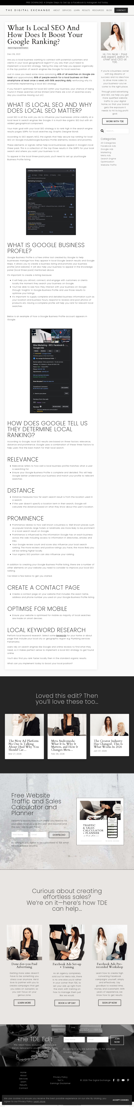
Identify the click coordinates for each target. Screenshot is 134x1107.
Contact (23, 1088)
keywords (61, 635)
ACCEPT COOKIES (121, 1100)
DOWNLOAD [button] (59, 834)
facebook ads (108, 146)
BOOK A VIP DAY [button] (67, 1003)
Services (23, 1078)
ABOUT (56, 10)
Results (23, 1085)
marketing (106, 152)
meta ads (106, 155)
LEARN (77, 10)
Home (23, 1072)
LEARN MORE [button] (24, 1002)
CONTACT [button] (121, 10)
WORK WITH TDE (115, 121)
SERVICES (66, 10)
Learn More (39, 1101)
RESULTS (86, 10)
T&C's (60, 1080)
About (23, 1075)
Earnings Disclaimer (60, 1083)
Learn (23, 1081)
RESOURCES (98, 10)
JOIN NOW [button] (117, 1040)
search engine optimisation (18, 48)
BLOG (109, 10)
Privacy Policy (60, 1077)
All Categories (108, 143)
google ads (107, 149)
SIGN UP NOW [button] (109, 1002)
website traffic (109, 165)
